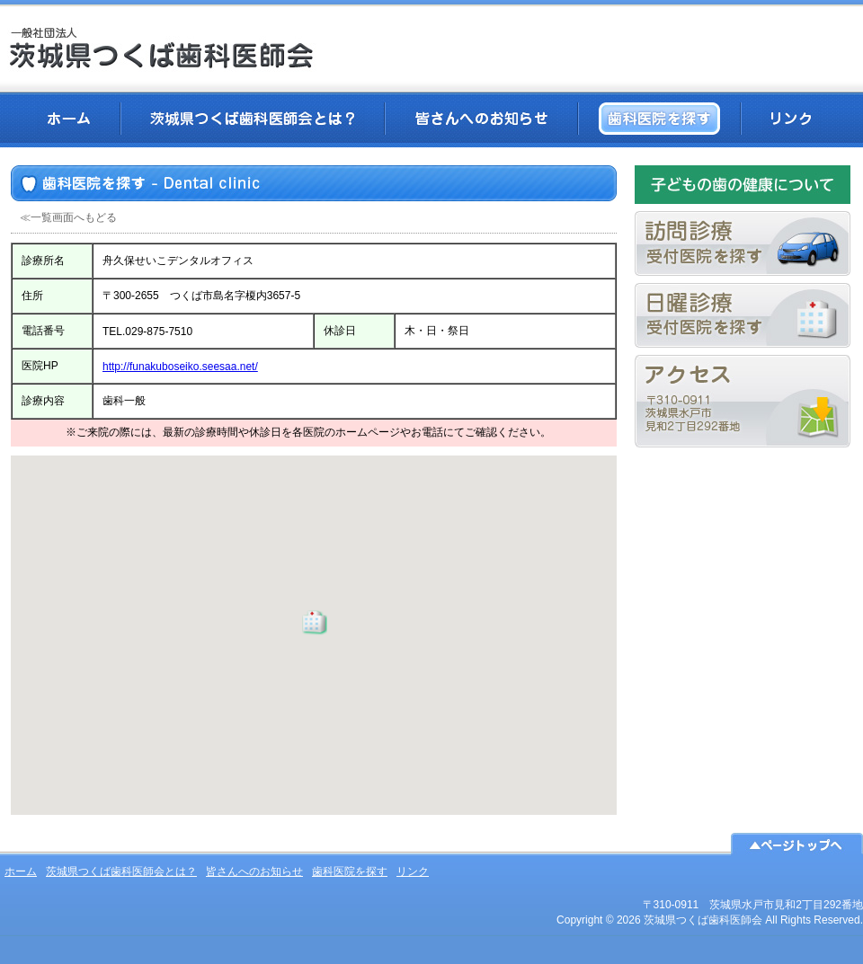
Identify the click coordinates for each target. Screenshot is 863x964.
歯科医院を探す (659, 118)
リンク (791, 118)
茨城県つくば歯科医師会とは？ (252, 118)
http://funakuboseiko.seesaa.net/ (180, 366)
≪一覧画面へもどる (68, 217)
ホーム (69, 118)
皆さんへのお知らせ (481, 118)
